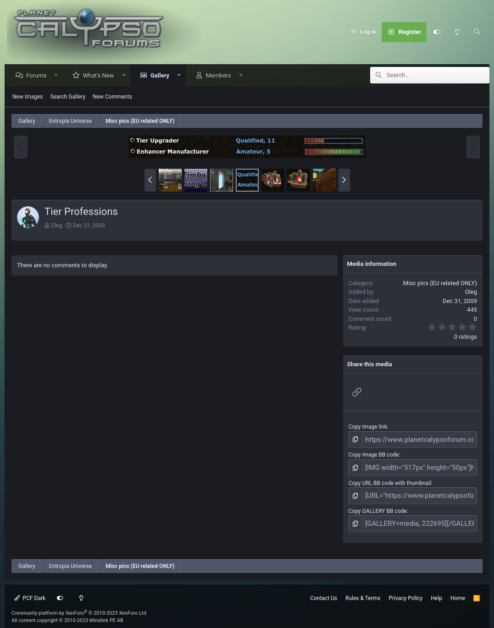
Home (457, 590)
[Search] (477, 32)
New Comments (112, 97)
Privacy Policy (405, 590)
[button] (58, 76)
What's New (101, 75)
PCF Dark (29, 590)
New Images (27, 97)
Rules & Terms (362, 590)
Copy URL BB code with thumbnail (390, 479)
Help (436, 590)
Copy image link (368, 427)
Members (220, 75)
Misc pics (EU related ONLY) (440, 283)
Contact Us (323, 590)
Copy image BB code (374, 453)
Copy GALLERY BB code (378, 505)
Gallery (162, 75)
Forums (38, 75)
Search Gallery (68, 97)
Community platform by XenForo (79, 605)
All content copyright (67, 613)
